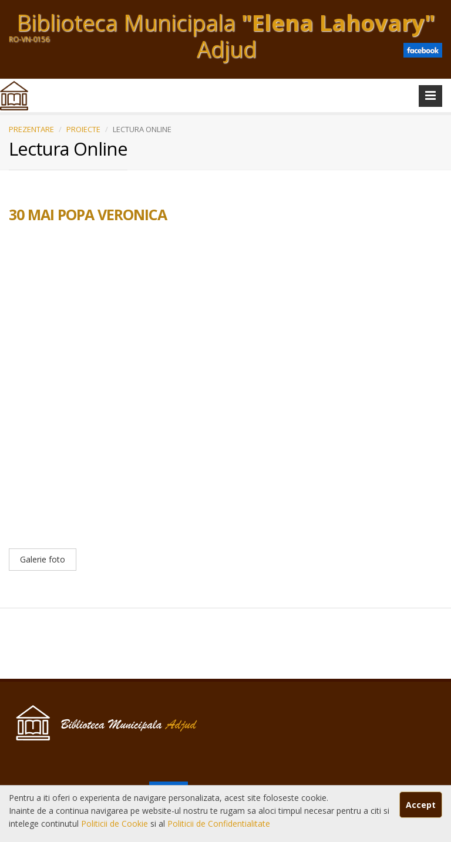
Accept (421, 804)
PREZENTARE (31, 129)
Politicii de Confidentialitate (218, 823)
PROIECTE (83, 129)
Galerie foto (42, 559)
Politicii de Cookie (115, 823)
